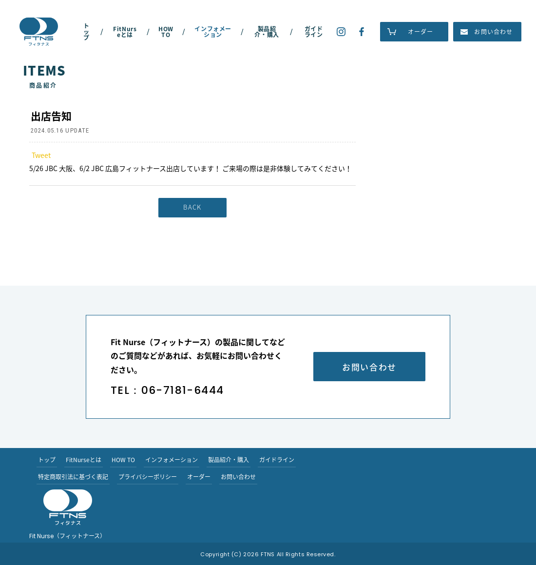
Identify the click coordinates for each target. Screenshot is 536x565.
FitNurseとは (124, 31)
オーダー (421, 31)
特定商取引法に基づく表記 (73, 476)
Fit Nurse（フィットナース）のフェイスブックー (361, 32)
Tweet (41, 155)
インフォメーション (212, 31)
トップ (86, 31)
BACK (192, 207)
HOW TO (165, 31)
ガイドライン (314, 31)
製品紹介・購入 (266, 31)
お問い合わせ (493, 31)
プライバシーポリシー (147, 476)
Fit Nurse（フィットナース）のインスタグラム (340, 32)
